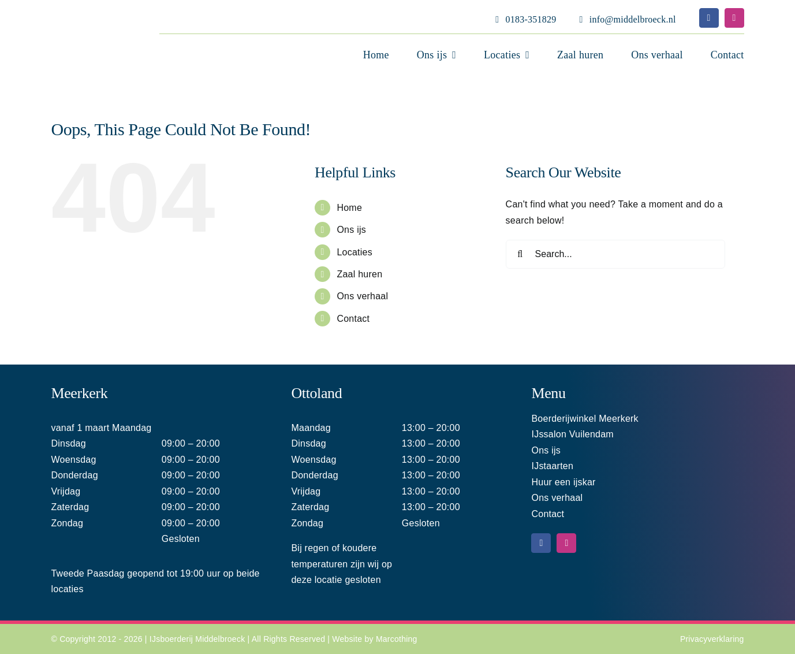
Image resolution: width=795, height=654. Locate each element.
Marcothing (396, 639)
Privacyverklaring (712, 639)
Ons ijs (351, 230)
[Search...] (615, 254)
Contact (353, 319)
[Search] (520, 254)
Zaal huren (359, 274)
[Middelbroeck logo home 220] (78, 13)
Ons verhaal (362, 296)
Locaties (354, 252)
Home (349, 208)
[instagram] (734, 18)
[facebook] (709, 18)
